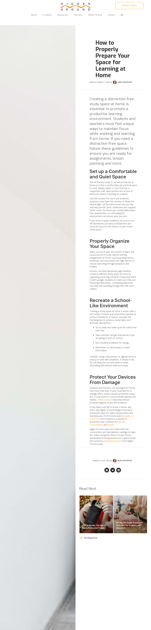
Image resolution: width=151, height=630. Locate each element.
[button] (34, 14)
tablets (110, 425)
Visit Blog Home (90, 538)
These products (104, 400)
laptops (121, 422)
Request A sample (129, 5)
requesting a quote (112, 441)
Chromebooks (96, 425)
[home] (75, 5)
